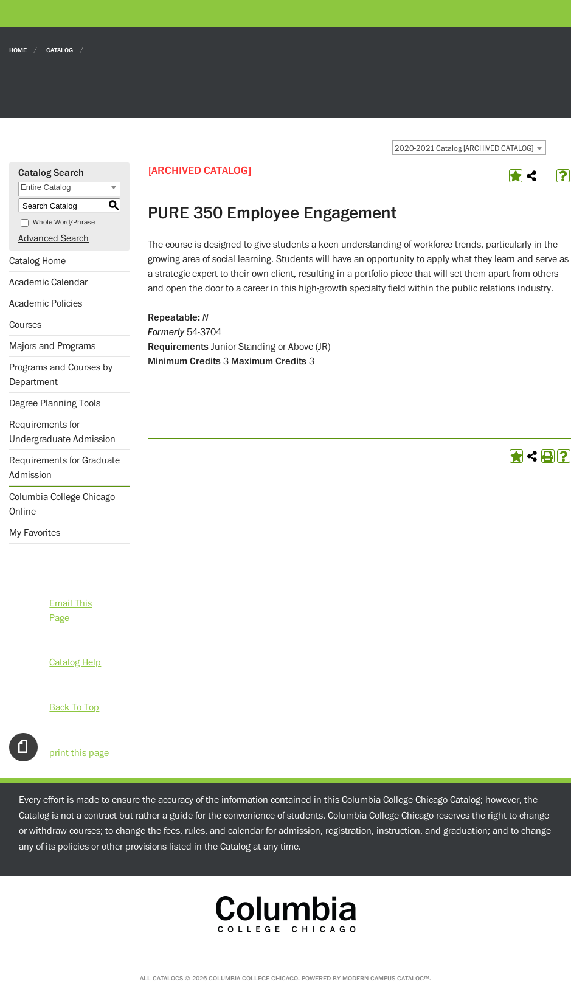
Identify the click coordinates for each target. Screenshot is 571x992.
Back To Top (74, 707)
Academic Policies (45, 303)
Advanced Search (53, 238)
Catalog (59, 50)
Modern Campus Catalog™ (385, 978)
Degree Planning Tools (54, 403)
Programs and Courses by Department (60, 374)
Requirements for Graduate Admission (64, 467)
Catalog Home (37, 261)
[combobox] (469, 147)
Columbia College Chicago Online (62, 504)
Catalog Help (75, 662)
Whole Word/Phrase (64, 222)
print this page (79, 752)
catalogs (168, 978)
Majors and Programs (52, 346)
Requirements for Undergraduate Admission (62, 431)
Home (18, 50)
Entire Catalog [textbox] (46, 187)
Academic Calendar (48, 282)
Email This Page (70, 603)
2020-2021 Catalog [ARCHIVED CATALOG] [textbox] (464, 148)
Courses (25, 325)
